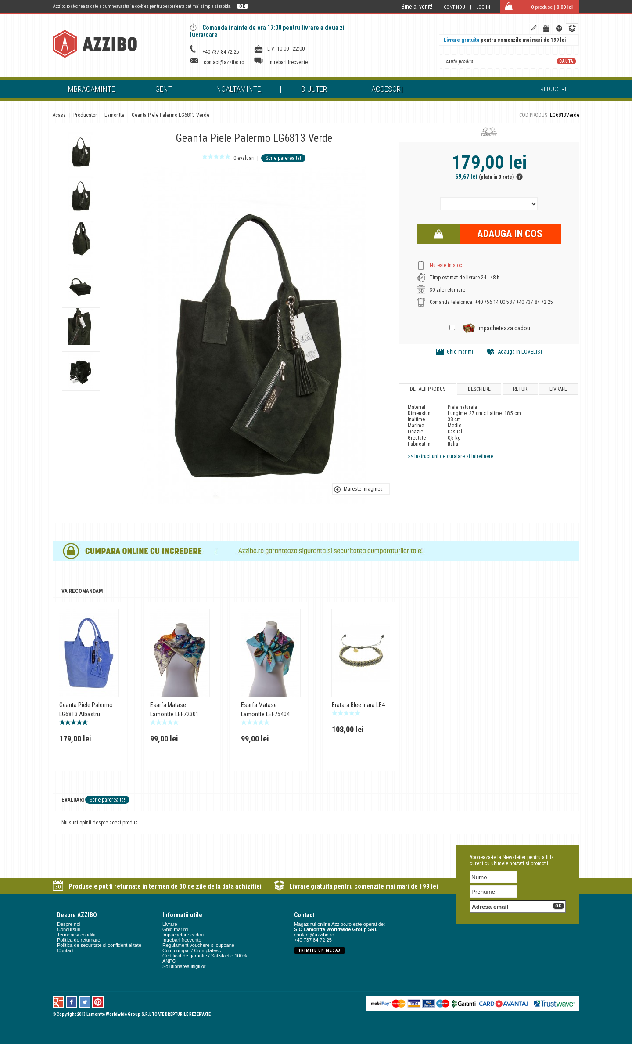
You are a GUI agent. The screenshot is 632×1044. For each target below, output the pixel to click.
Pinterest (98, 1002)
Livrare (558, 389)
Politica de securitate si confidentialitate (99, 945)
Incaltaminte (237, 89)
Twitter (85, 1002)
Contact (65, 950)
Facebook (72, 1002)
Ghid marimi (460, 352)
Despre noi (68, 924)
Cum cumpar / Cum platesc (191, 950)
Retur (520, 389)
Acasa (59, 115)
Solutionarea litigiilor (183, 966)
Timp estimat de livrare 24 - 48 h (464, 278)
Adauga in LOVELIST (520, 352)
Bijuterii (316, 89)
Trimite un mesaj (319, 950)
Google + (59, 1002)
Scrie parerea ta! (283, 158)
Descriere (479, 389)
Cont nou (454, 7)
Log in (483, 7)
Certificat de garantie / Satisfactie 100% (204, 955)
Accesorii (388, 89)
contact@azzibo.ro (224, 62)
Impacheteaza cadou (504, 328)
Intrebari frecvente (288, 62)
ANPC (169, 961)
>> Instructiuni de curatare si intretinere (450, 456)
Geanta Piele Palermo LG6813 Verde (170, 115)
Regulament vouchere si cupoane (198, 945)
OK (242, 6)
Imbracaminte (90, 89)
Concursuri (68, 929)
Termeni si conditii (76, 934)
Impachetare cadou (183, 934)
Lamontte (114, 115)
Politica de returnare (78, 940)
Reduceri (553, 89)
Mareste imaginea (363, 489)
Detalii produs (427, 389)
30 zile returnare (447, 290)
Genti (164, 89)
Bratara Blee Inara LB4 (358, 704)
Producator (85, 115)
